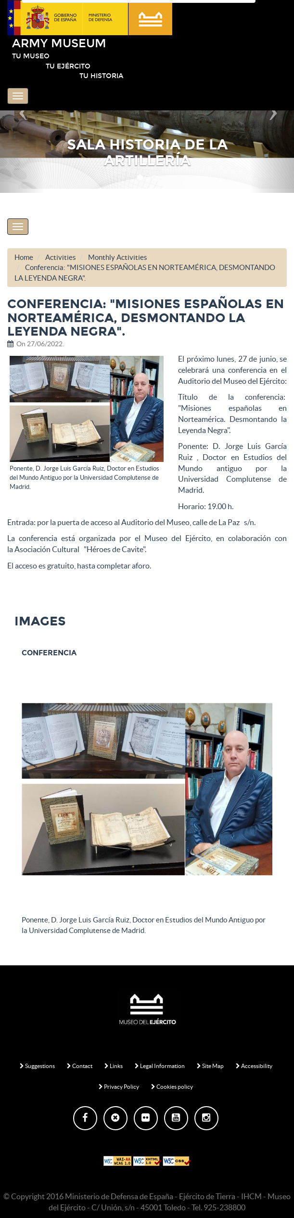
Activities (60, 257)
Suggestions (37, 1066)
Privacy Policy (119, 1086)
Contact (79, 1066)
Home (23, 257)
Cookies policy (172, 1086)
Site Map (210, 1066)
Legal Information (160, 1066)
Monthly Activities (117, 257)
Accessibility (254, 1066)
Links (113, 1066)
